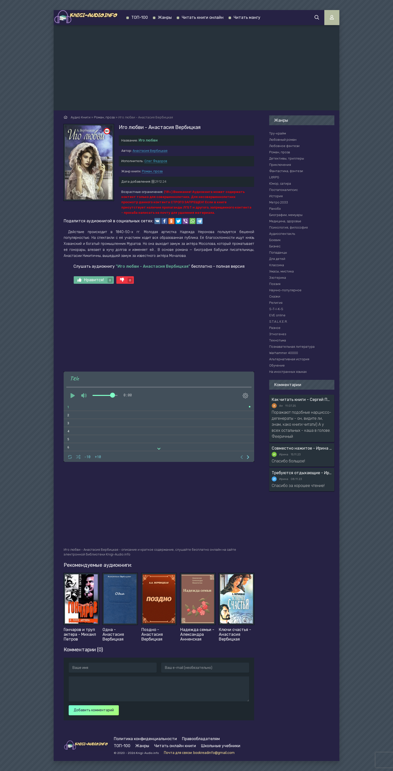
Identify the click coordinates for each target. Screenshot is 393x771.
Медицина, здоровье (285, 221)
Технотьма (277, 340)
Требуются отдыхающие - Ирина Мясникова (302, 472)
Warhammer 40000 (283, 353)
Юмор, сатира (280, 183)
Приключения (280, 165)
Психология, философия (288, 227)
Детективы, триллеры (286, 158)
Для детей (277, 259)
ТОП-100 (139, 17)
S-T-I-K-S (276, 309)
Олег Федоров (155, 161)
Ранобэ (275, 209)
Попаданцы (278, 252)
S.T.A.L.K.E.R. (278, 321)
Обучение (277, 365)
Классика (276, 265)
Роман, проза (152, 171)
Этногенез (277, 334)
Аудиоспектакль (282, 234)
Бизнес (274, 246)
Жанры (165, 17)
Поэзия (274, 284)
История (276, 196)
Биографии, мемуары (286, 215)
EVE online (277, 315)
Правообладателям (201, 738)
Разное (274, 328)
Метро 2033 (278, 202)
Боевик (275, 240)
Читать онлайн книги (175, 745)
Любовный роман (283, 140)
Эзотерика (277, 277)
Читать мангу (247, 17)
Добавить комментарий (94, 710)
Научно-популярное (285, 290)
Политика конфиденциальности (145, 738)
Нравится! (95, 280)
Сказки (274, 296)
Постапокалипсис (283, 190)
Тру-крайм (277, 133)
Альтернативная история (289, 359)
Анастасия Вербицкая (150, 151)
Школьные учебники (220, 745)
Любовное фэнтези (284, 146)
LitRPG (274, 177)
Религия (275, 303)
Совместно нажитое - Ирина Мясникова (302, 448)
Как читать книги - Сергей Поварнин (302, 399)
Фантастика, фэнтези (286, 171)
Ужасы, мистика (281, 271)
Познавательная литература (292, 346)
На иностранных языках (288, 372)
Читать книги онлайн (203, 17)
